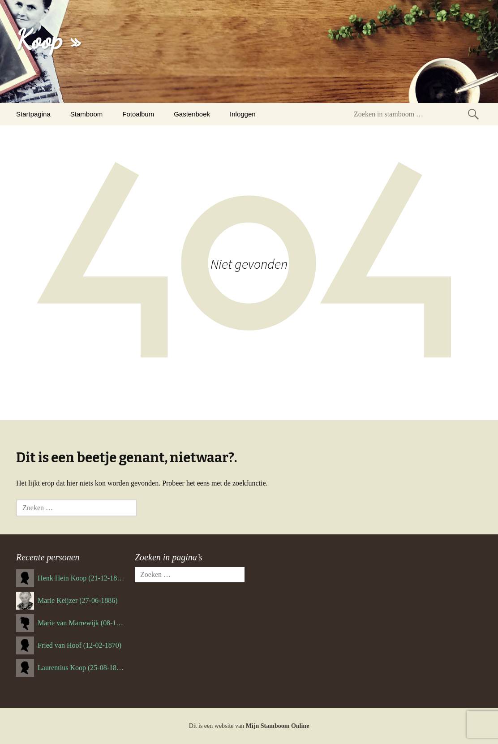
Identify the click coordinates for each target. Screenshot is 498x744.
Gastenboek (192, 114)
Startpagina (33, 114)
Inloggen (243, 114)
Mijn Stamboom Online (277, 725)
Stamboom (86, 114)
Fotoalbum (138, 114)
